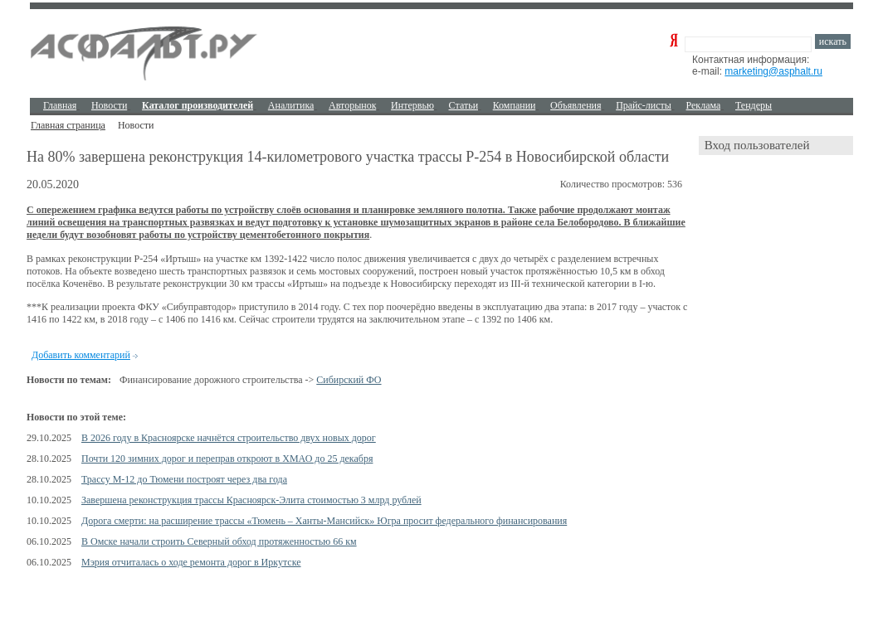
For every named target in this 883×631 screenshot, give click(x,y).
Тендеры (753, 105)
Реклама (703, 105)
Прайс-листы (643, 105)
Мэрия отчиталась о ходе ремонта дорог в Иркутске (191, 562)
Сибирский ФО (348, 380)
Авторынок (352, 105)
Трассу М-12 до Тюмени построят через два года (184, 479)
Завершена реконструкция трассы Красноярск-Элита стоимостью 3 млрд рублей (251, 500)
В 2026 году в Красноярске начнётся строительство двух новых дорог (228, 438)
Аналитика (291, 105)
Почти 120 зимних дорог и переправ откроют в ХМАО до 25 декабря (227, 458)
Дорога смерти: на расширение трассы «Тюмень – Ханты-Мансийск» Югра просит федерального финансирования (324, 521)
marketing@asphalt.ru (773, 71)
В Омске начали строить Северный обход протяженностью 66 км (219, 541)
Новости (109, 105)
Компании (514, 105)
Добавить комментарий (81, 355)
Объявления (575, 105)
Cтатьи (464, 105)
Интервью (412, 105)
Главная (59, 105)
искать (832, 41)
